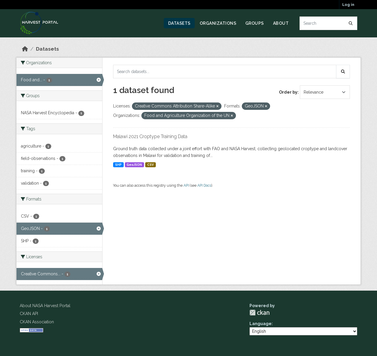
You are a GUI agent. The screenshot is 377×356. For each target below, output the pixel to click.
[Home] (25, 49)
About (281, 23)
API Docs (204, 185)
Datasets (179, 23)
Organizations (218, 23)
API (186, 185)
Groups (254, 23)
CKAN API (29, 313)
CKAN (259, 312)
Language (260, 323)
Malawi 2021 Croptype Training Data (150, 136)
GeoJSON (134, 164)
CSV (150, 164)
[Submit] (351, 23)
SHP (118, 164)
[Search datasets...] (329, 23)
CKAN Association (37, 321)
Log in (348, 4)
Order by (288, 92)
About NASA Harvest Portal (45, 305)
